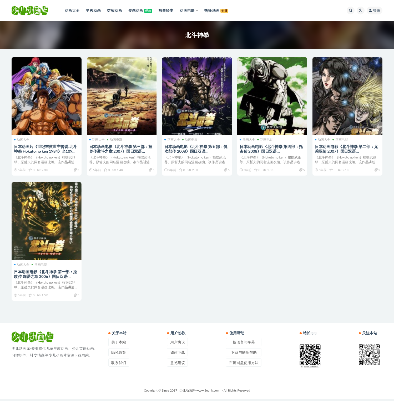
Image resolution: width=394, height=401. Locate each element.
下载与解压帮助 (244, 354)
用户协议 (177, 344)
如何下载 (177, 354)
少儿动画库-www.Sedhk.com (199, 392)
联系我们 (118, 364)
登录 (374, 10)
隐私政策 (118, 354)
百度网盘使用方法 (244, 364)
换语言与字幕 (244, 344)
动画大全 (22, 139)
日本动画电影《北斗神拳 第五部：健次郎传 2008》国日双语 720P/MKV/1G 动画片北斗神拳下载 (196, 151)
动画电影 (115, 139)
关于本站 (118, 344)
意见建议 (177, 364)
